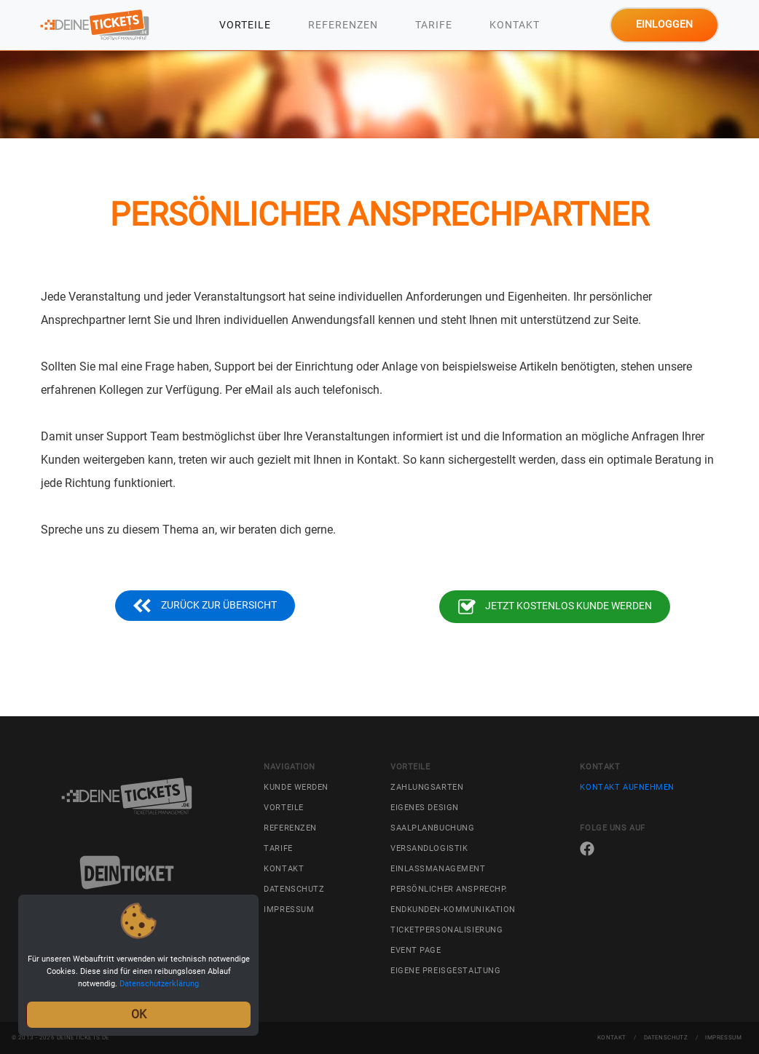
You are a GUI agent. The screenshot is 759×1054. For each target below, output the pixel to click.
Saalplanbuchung (432, 828)
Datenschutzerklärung (159, 983)
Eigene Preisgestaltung (445, 970)
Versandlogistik (429, 848)
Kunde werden (296, 787)
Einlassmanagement (438, 868)
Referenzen (343, 25)
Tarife (433, 25)
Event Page (415, 950)
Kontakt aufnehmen (627, 787)
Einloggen (664, 24)
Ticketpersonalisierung (446, 930)
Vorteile (245, 25)
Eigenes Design (424, 807)
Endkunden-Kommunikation (453, 909)
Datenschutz (294, 889)
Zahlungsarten (426, 787)
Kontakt (514, 25)
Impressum (289, 909)
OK (138, 1014)
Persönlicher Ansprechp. (449, 889)
